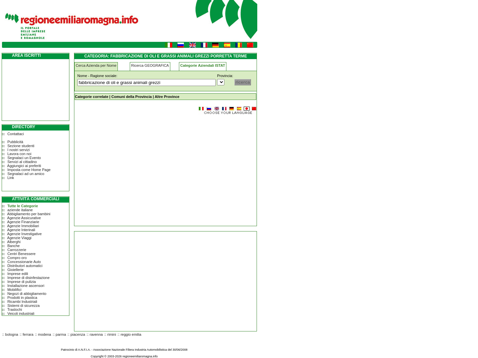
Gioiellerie (15, 270)
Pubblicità (15, 142)
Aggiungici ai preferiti (24, 166)
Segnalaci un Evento (24, 158)
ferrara (28, 334)
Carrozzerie (16, 250)
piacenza (77, 334)
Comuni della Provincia (131, 97)
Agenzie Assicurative (24, 218)
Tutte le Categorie (22, 206)
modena (44, 334)
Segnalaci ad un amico (25, 174)
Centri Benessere (21, 254)
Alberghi (14, 242)
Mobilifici (14, 290)
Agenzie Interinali (21, 230)
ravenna (96, 334)
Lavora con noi (19, 154)
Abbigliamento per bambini (28, 214)
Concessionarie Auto (24, 262)
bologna (11, 334)
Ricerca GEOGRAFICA (150, 65)
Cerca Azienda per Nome (96, 65)
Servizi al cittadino (22, 162)
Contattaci (15, 134)
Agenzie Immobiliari (23, 226)
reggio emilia (130, 334)
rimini (111, 334)
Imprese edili (17, 274)
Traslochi (14, 310)
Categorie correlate (91, 97)
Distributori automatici (24, 266)
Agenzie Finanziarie (23, 222)
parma (61, 334)
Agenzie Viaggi (19, 238)
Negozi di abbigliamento (26, 294)
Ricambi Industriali (22, 302)
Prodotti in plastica (22, 298)
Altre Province (167, 97)
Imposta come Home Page (28, 170)
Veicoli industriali (20, 313)
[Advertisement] (130, 167)
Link (10, 178)
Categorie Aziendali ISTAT (202, 65)
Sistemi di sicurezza (23, 306)
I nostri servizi (18, 150)
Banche (13, 246)
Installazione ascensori (25, 286)
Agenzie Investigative (24, 234)
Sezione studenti (20, 146)
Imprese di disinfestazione (28, 278)
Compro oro (17, 258)
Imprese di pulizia (21, 282)
